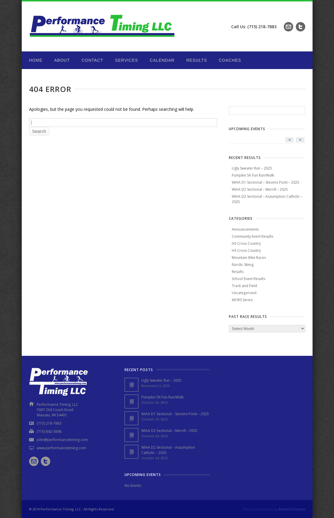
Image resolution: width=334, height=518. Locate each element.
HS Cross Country (246, 243)
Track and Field (244, 285)
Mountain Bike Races (249, 257)
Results (196, 60)
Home (36, 60)
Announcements (245, 229)
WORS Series (242, 299)
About (62, 60)
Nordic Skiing (243, 264)
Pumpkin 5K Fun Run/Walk (253, 175)
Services (126, 60)
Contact (92, 60)
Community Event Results (252, 236)
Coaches (230, 60)
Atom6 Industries (291, 509)
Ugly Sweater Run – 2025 (252, 168)
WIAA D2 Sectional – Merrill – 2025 (260, 189)
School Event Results (248, 278)
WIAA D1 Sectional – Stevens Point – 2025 (265, 182)
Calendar (162, 60)
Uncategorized (244, 292)
